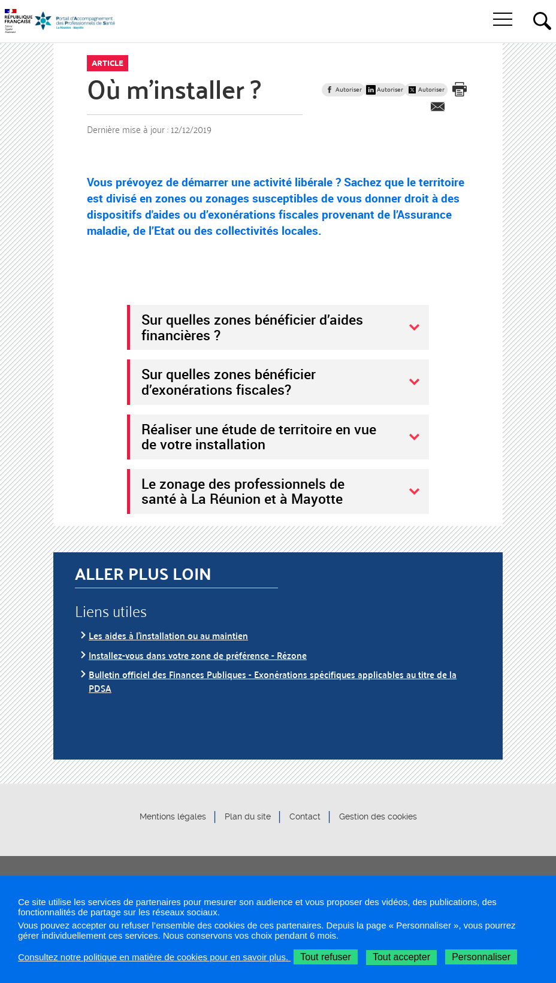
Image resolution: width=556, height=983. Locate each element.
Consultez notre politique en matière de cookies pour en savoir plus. (154, 957)
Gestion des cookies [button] (378, 817)
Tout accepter (401, 957)
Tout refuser (325, 957)
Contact (305, 817)
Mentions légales (173, 817)
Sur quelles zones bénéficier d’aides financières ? (252, 327)
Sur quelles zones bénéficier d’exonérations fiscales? (228, 381)
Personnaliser (481, 957)
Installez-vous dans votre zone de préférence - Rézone (198, 655)
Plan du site (248, 817)
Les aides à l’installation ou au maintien (168, 635)
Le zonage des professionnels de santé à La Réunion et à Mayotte (243, 491)
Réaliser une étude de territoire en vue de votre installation (258, 436)
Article (107, 63)
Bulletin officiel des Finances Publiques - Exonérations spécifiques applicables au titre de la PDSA (273, 680)
